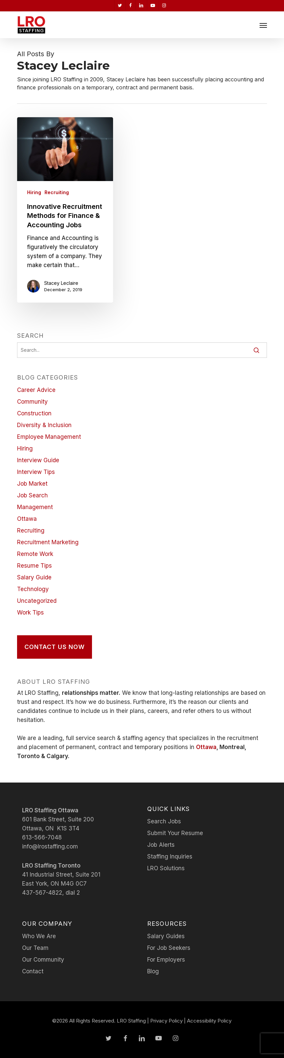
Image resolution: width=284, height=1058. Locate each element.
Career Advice (36, 390)
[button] (263, 25)
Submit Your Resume (175, 833)
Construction (34, 413)
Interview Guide (38, 460)
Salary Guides (166, 936)
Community (32, 401)
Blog (153, 971)
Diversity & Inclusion (44, 425)
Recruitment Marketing (48, 542)
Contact (32, 971)
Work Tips (30, 612)
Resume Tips (34, 565)
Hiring (34, 192)
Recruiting (56, 192)
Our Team (35, 948)
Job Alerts (161, 844)
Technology (33, 589)
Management (35, 507)
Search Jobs (164, 821)
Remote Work (35, 554)
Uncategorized (37, 600)
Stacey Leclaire (61, 283)
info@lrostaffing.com (50, 846)
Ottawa (27, 518)
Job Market (32, 483)
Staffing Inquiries (169, 856)
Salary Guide (34, 577)
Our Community (43, 959)
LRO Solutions (166, 868)
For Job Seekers (168, 948)
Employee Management (49, 436)
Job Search (32, 495)
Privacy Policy (166, 1021)
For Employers (166, 959)
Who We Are (39, 936)
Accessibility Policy (209, 1021)
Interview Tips (36, 472)
